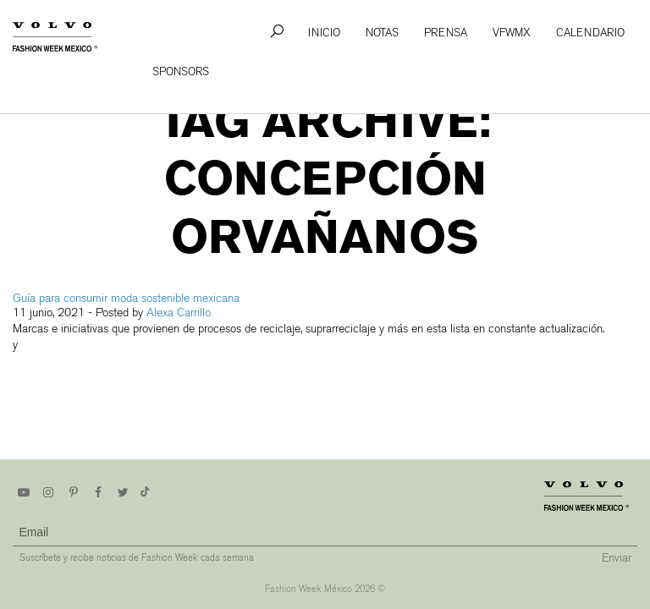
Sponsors (180, 71)
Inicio (324, 32)
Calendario (590, 32)
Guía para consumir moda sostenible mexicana (126, 298)
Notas (382, 32)
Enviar (616, 557)
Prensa (445, 32)
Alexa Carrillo (178, 312)
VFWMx (512, 32)
